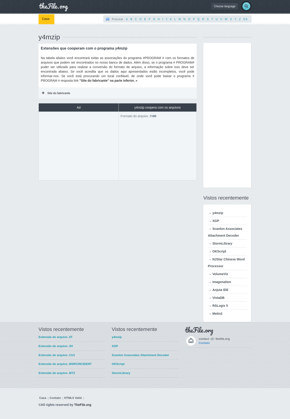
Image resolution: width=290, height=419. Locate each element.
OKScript (219, 251)
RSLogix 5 (220, 305)
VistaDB (219, 298)
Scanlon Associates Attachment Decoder (140, 355)
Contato (204, 343)
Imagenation (222, 282)
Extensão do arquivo (55, 337)
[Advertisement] (79, 145)
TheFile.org (82, 405)
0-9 (245, 19)
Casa (45, 19)
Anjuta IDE (221, 290)
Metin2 (217, 313)
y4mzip (218, 213)
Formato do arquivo (138, 116)
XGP (216, 221)
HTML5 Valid (73, 398)
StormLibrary (222, 243)
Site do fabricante (56, 93)
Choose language (224, 6)
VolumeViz (220, 274)
